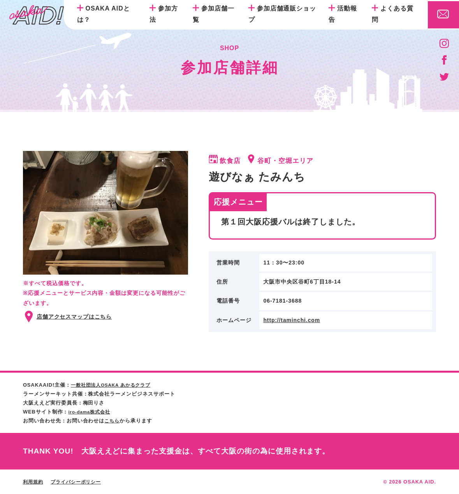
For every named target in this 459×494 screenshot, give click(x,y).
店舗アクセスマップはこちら (74, 317)
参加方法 (163, 14)
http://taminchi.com (291, 320)
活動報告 (343, 14)
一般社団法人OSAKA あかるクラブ (114, 385)
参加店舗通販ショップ (282, 14)
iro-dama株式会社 (91, 412)
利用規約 (34, 482)
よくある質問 (392, 14)
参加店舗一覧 (213, 14)
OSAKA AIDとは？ (103, 14)
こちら (112, 421)
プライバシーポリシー (80, 482)
